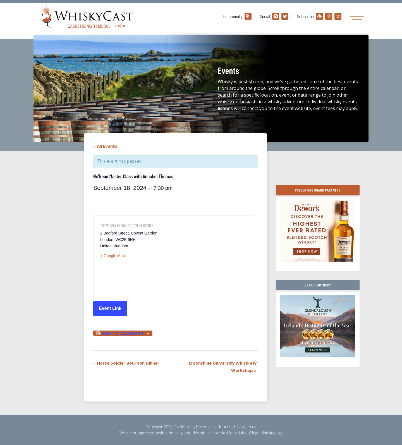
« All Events (105, 146)
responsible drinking (164, 433)
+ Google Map (112, 255)
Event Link (110, 308)
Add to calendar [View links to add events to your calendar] (122, 333)
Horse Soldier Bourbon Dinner (126, 363)
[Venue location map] (211, 258)
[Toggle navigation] (357, 16)
